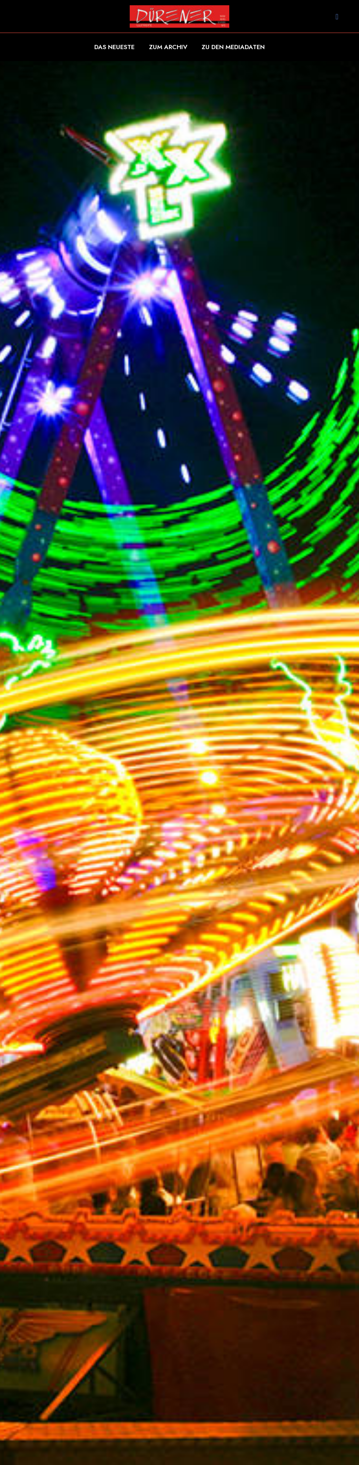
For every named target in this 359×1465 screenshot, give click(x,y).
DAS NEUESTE (114, 47)
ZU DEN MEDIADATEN (233, 47)
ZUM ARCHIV (168, 47)
